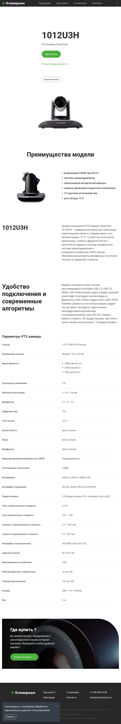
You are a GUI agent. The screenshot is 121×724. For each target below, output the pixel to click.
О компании (80, 3)
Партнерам (49, 697)
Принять (10, 716)
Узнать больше (22, 657)
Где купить (51, 54)
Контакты (97, 3)
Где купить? (63, 3)
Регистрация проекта (54, 64)
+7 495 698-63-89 (98, 692)
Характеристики (51, 79)
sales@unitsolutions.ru (101, 697)
